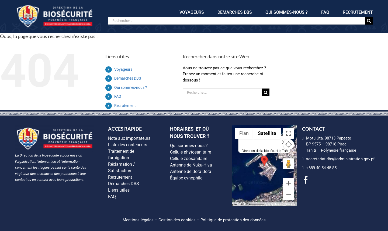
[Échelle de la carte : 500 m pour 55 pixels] (252, 204)
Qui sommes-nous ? (130, 87)
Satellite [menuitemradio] (267, 133)
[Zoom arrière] (288, 194)
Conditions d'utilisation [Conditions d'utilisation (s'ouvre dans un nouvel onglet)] (281, 204)
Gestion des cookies (177, 220)
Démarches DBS (127, 78)
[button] (264, 161)
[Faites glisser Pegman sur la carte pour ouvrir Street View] (288, 163)
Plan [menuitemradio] (244, 133)
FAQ (117, 96)
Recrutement (125, 105)
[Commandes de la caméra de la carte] (288, 144)
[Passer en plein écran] (288, 133)
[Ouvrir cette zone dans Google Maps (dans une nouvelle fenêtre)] (242, 202)
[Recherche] (369, 21)
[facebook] (306, 180)
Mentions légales (138, 220)
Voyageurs (123, 69)
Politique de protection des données (233, 220)
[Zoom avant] (288, 183)
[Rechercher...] (236, 21)
